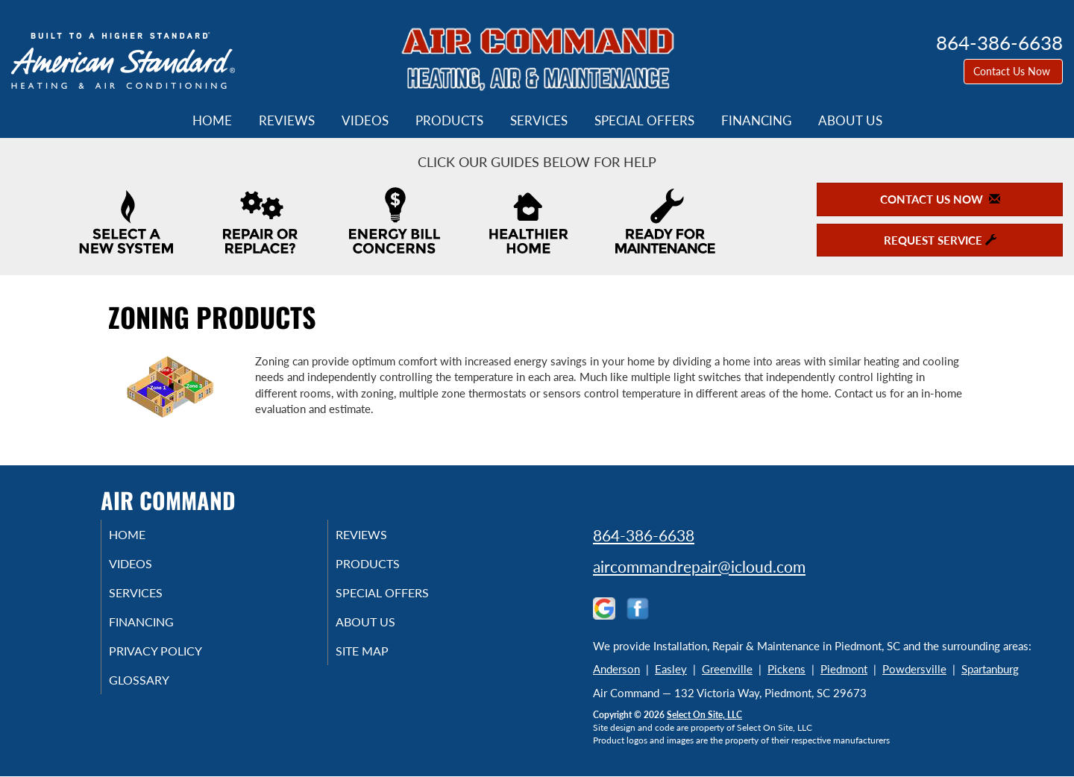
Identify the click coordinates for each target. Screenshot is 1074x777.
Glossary (157, 692)
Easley (671, 669)
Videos (365, 120)
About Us (850, 120)
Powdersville (914, 669)
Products (449, 120)
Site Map (381, 660)
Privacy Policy (175, 660)
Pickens (786, 669)
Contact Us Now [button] (1013, 71)
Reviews (287, 120)
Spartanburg (990, 669)
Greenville (727, 669)
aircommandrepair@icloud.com (699, 566)
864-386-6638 (643, 535)
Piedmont (843, 669)
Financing (756, 120)
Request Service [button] (940, 240)
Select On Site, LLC (704, 714)
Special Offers (644, 120)
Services (539, 120)
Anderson (616, 669)
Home (212, 120)
